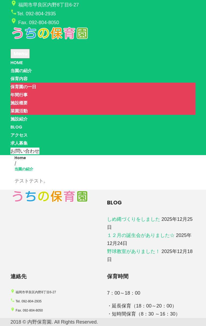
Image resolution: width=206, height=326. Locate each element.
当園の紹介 (21, 71)
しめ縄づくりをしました (133, 219)
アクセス (19, 135)
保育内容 (19, 79)
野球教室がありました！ (133, 251)
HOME (16, 63)
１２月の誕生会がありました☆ (141, 235)
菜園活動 (19, 111)
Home (20, 157)
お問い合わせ (24, 151)
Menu (20, 53)
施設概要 (19, 103)
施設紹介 (19, 119)
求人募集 (19, 143)
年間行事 (19, 95)
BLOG (16, 127)
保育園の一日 (23, 87)
